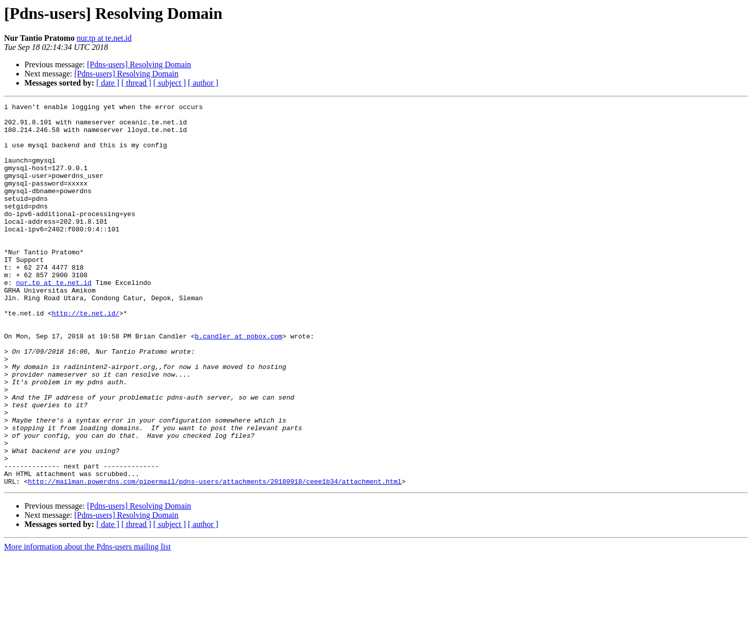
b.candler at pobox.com (238, 383)
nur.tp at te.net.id (103, 38)
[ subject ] (169, 82)
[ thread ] (136, 82)
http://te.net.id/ (86, 355)
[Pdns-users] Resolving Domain (139, 64)
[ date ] (107, 82)
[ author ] (203, 82)
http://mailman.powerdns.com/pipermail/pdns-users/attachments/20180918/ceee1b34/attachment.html (214, 557)
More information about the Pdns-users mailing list (87, 623)
